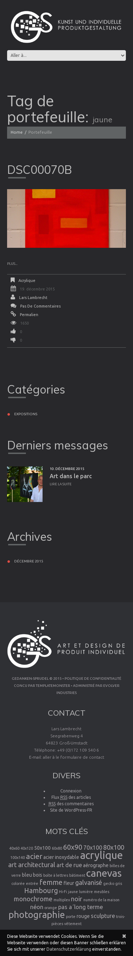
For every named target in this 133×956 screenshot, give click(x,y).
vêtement (73, 924)
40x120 (27, 848)
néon (36, 907)
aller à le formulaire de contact (73, 757)
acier (34, 856)
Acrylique (26, 280)
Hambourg (41, 890)
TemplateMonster (53, 686)
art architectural (31, 864)
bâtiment (77, 875)
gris (118, 883)
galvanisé (88, 882)
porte (71, 916)
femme (50, 882)
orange (50, 908)
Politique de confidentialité (93, 678)
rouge (83, 916)
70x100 (92, 847)
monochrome (33, 898)
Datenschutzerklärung (68, 949)
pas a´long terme (80, 907)
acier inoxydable (61, 857)
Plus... (12, 264)
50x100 (42, 848)
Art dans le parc (71, 476)
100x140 (17, 857)
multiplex (62, 900)
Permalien (29, 315)
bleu (27, 875)
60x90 (72, 847)
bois (37, 875)
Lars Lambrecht (33, 297)
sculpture (103, 916)
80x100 (113, 847)
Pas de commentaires (40, 306)
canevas (104, 872)
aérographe (96, 865)
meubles (101, 892)
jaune (73, 892)
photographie (37, 914)
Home (17, 132)
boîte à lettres (55, 875)
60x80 (57, 848)
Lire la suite (61, 484)
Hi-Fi (63, 892)
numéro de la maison (101, 900)
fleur (68, 883)
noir (76, 898)
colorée (18, 883)
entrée (32, 883)
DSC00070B (39, 169)
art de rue (69, 865)
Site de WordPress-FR (71, 810)
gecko (108, 883)
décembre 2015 (28, 561)
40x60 (14, 848)
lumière (86, 892)
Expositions (25, 414)
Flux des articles (71, 797)
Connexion (71, 791)
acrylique (101, 855)
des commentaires (71, 803)
